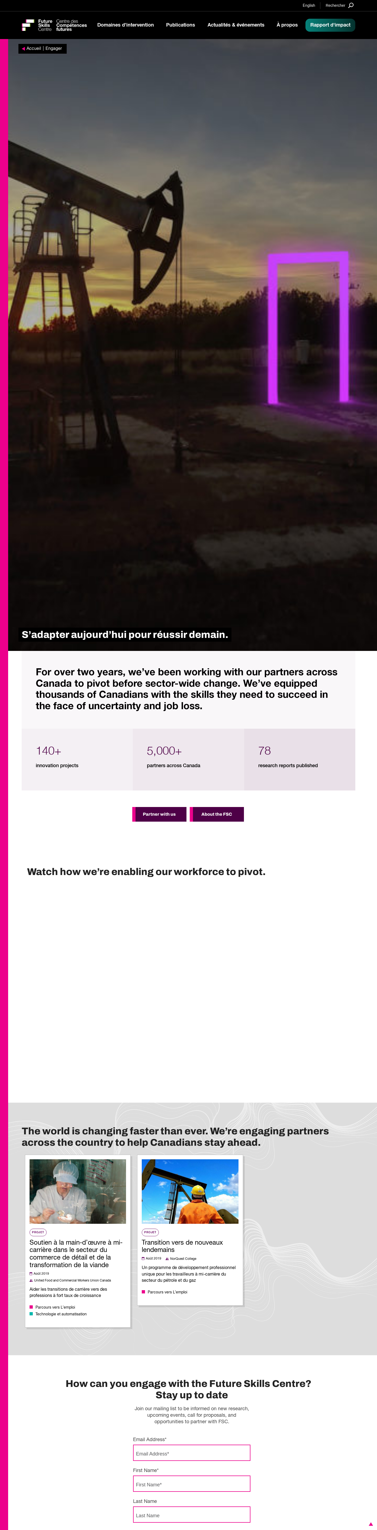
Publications (180, 25)
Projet (38, 1232)
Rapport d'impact (330, 25)
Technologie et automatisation (61, 1314)
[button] (370, 1524)
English (309, 6)
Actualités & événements (236, 25)
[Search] (339, 5)
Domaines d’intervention (125, 25)
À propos (287, 25)
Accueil (34, 49)
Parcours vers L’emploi (55, 1307)
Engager (54, 49)
